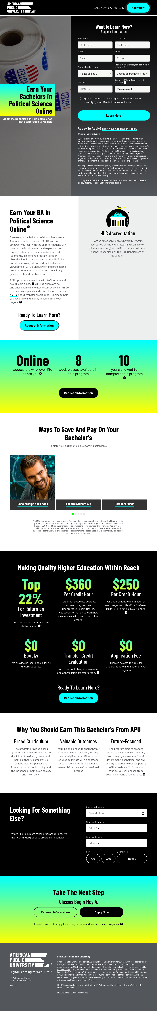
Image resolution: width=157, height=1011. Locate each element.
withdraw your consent (97, 180)
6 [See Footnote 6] (124, 378)
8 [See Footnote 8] (126, 612)
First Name (83, 38)
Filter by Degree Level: (97, 822)
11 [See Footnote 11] (121, 924)
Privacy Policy (63, 992)
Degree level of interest (89, 67)
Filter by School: (94, 837)
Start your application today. (119, 128)
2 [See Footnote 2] (28, 227)
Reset (132, 858)
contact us (100, 182)
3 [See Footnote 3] (33, 283)
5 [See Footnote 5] (40, 373)
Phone (118, 51)
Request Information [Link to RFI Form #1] (39, 325)
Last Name (120, 38)
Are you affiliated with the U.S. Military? (129, 81)
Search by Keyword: (95, 807)
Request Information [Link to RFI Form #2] (78, 393)
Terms (73, 992)
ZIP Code (82, 82)
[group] (33, 483)
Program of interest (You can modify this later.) (132, 65)
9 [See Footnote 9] (98, 672)
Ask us (13, 294)
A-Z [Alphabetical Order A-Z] (93, 858)
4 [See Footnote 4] (20, 302)
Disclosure (82, 992)
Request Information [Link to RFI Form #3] (78, 698)
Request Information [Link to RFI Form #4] (55, 912)
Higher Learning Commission (73, 964)
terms (88, 182)
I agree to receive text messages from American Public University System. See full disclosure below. (112, 100)
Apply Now (138, 7)
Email (80, 51)
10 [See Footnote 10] (144, 774)
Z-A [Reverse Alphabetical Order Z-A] (108, 858)
